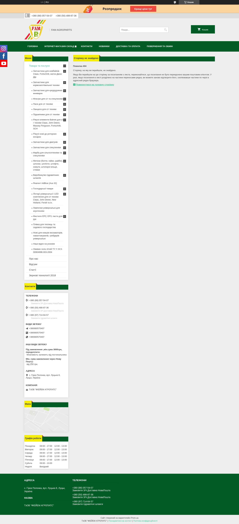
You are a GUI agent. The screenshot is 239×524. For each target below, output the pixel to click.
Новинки (104, 46)
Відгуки (33, 264)
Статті (32, 269)
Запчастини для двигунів (45, 142)
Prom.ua (134, 518)
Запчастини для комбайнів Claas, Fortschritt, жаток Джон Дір (47, 74)
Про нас (33, 258)
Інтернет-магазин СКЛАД (59, 46)
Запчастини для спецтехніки (47, 147)
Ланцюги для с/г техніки (44, 109)
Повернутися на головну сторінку (95, 84)
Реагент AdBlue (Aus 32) (45, 183)
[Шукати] (165, 30)
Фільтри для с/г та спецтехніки (48, 99)
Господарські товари (43, 188)
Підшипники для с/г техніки (46, 114)
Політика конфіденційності (145, 521)
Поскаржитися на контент (120, 521)
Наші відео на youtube (44, 244)
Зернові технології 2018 (42, 275)
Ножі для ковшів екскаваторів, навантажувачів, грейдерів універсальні (48, 235)
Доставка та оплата (128, 46)
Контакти (86, 46)
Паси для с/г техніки (43, 104)
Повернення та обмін (160, 46)
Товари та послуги (39, 65)
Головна (33, 46)
